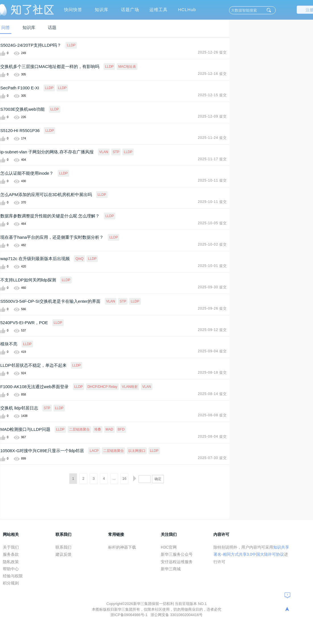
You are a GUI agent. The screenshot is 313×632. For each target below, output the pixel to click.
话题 (52, 27)
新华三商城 (171, 569)
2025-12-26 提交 (212, 52)
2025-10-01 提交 (212, 266)
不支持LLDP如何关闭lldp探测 (28, 279)
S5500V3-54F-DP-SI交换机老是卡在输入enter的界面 (50, 301)
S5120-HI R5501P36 (20, 130)
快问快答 (73, 9)
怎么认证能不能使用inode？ (26, 173)
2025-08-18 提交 (212, 372)
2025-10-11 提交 (212, 180)
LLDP (71, 45)
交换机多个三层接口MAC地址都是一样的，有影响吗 (49, 66)
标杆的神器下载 (122, 547)
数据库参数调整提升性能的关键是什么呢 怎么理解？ (50, 215)
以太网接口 (136, 451)
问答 (5, 27)
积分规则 (11, 583)
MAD (109, 429)
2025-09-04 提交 (212, 351)
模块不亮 (8, 343)
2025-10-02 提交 (212, 244)
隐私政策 (11, 561)
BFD (121, 429)
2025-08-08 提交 (212, 415)
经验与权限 (13, 576)
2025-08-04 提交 (212, 437)
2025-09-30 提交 (212, 287)
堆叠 (97, 429)
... (114, 478)
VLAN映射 (129, 387)
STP (116, 152)
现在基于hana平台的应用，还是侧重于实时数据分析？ (52, 237)
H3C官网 (169, 547)
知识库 (101, 9)
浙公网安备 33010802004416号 (177, 615)
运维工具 (158, 9)
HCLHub (187, 9)
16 (124, 478)
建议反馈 (63, 554)
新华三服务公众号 (177, 554)
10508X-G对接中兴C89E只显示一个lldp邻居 (42, 450)
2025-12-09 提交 (212, 116)
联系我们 (63, 547)
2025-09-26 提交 (212, 308)
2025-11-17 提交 (212, 159)
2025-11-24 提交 (212, 138)
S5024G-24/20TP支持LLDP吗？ (30, 45)
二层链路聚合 (79, 429)
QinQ (79, 259)
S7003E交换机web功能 (22, 109)
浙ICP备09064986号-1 (129, 615)
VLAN (103, 152)
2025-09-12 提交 (212, 330)
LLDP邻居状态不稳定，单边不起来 (33, 365)
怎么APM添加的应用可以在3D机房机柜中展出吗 (46, 194)
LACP (94, 451)
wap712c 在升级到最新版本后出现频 (35, 258)
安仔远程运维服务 (177, 561)
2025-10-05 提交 (212, 223)
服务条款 (11, 554)
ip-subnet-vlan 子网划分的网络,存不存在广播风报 (47, 151)
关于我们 (11, 547)
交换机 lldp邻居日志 (19, 407)
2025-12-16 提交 (212, 74)
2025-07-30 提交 (212, 458)
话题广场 (130, 9)
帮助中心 (11, 569)
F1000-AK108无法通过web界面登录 (34, 386)
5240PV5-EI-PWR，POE (24, 322)
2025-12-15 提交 (212, 95)
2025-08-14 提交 (212, 394)
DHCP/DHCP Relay (102, 387)
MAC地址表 (127, 67)
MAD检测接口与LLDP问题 (25, 429)
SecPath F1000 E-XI (19, 87)
